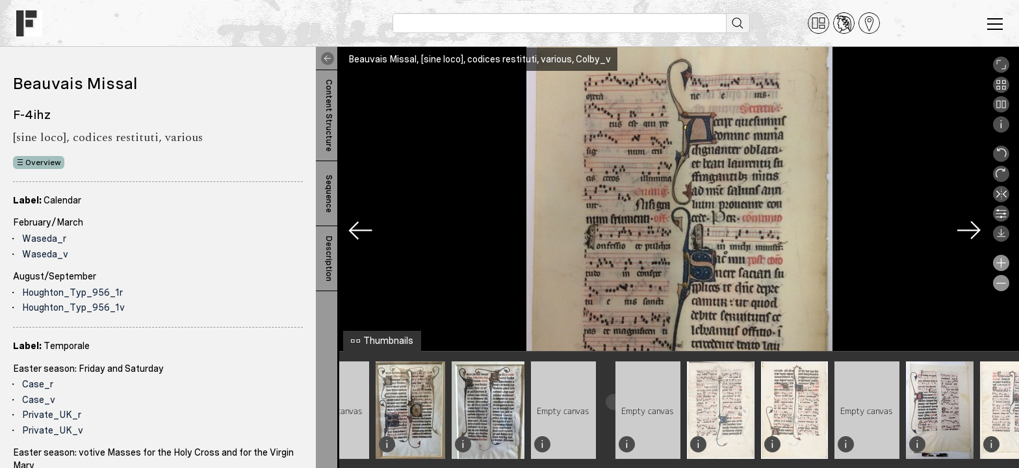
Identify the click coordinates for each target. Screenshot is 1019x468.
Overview (43, 162)
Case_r (37, 384)
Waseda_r (44, 238)
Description (328, 258)
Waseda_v (45, 254)
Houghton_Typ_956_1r (72, 292)
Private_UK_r (51, 415)
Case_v (38, 400)
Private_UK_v (52, 430)
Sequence (328, 194)
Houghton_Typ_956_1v (73, 307)
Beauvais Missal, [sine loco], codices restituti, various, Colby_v (479, 59)
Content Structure (328, 115)
